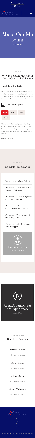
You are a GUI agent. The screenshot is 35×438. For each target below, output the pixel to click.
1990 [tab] (21, 113)
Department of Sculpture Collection (18, 181)
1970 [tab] (5, 113)
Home (14, 45)
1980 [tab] (13, 113)
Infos (17, 6)
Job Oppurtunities (17, 250)
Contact (17, 426)
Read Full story (7, 139)
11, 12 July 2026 (17, 3)
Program (17, 421)
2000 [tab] (6, 117)
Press (17, 424)
